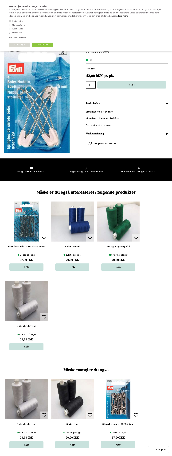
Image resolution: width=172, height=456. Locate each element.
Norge (46, 409)
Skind (85, 403)
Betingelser (49, 415)
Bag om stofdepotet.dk (55, 403)
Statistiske (17, 32)
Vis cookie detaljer (17, 37)
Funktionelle (17, 29)
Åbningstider (50, 399)
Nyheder (87, 412)
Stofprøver (88, 419)
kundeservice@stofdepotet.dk (20, 415)
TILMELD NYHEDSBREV (143, 407)
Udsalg (86, 415)
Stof (85, 399)
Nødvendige (17, 21)
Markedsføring (18, 25)
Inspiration (88, 422)
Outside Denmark (52, 412)
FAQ (45, 406)
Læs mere (123, 16)
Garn (85, 406)
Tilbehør (87, 409)
